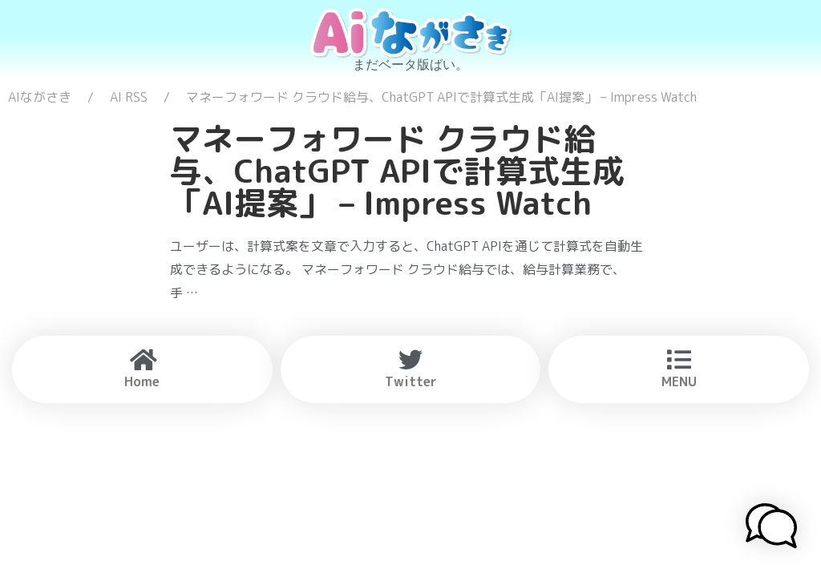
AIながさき (39, 97)
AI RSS (129, 97)
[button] (771, 528)
